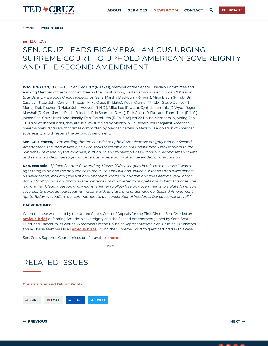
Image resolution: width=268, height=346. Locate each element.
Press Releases (52, 27)
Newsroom (165, 10)
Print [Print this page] (31, 300)
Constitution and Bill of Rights (53, 284)
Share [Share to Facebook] (75, 300)
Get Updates (232, 10)
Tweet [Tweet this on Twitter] (98, 300)
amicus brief (35, 219)
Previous (37, 321)
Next (235, 321)
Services (137, 10)
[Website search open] (211, 10)
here (114, 238)
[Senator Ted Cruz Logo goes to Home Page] (48, 10)
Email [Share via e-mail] (53, 300)
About (114, 10)
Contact (193, 10)
